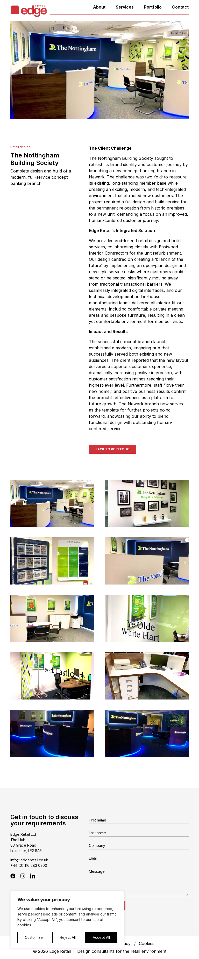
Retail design (20, 147)
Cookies (146, 943)
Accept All (101, 937)
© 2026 (99, 951)
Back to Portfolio (112, 449)
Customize (34, 937)
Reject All (68, 937)
